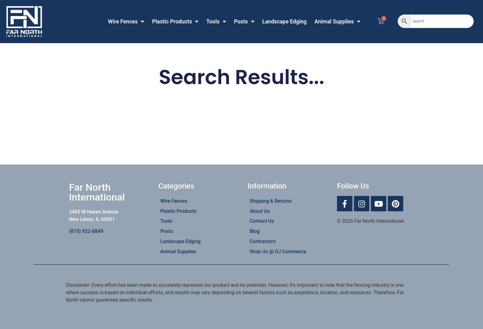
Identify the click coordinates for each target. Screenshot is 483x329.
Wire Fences (126, 21)
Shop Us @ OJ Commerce (278, 251)
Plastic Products (175, 21)
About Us (260, 211)
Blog (254, 231)
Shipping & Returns (271, 201)
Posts (244, 21)
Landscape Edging (284, 21)
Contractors (262, 241)
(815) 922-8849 (86, 231)
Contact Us (262, 221)
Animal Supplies (337, 21)
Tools (216, 21)
